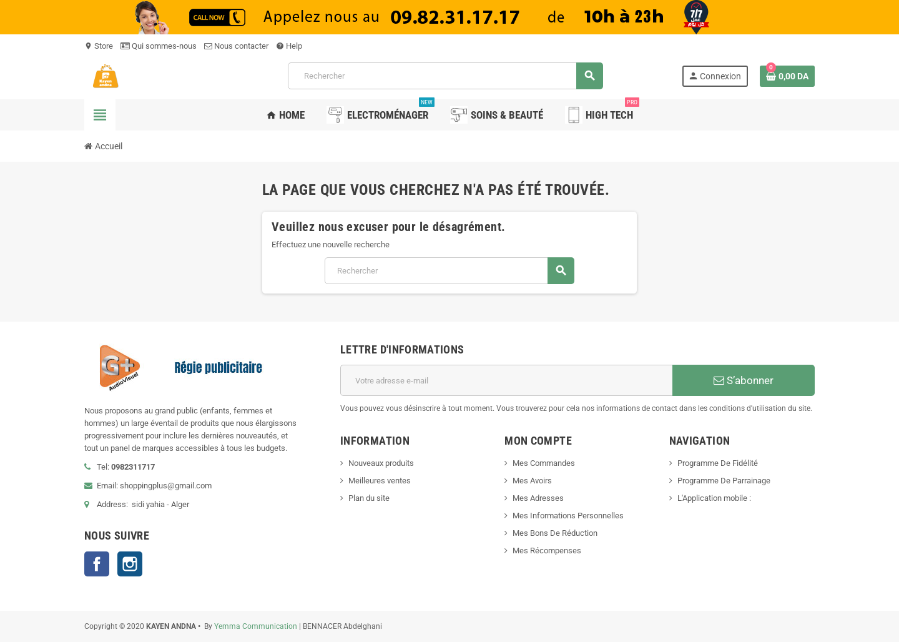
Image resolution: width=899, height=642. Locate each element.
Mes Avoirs (532, 480)
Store (98, 46)
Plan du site (369, 498)
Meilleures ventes (379, 480)
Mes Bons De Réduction (555, 533)
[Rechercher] (445, 75)
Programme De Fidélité (717, 463)
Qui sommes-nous (158, 46)
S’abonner (744, 380)
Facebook (96, 563)
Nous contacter (236, 46)
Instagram (129, 563)
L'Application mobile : (714, 498)
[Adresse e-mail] (506, 380)
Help (289, 46)
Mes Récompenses (547, 550)
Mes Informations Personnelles (568, 515)
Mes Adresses (538, 498)
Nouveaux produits (381, 463)
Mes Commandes (544, 463)
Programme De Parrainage (723, 480)
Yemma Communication (255, 626)
